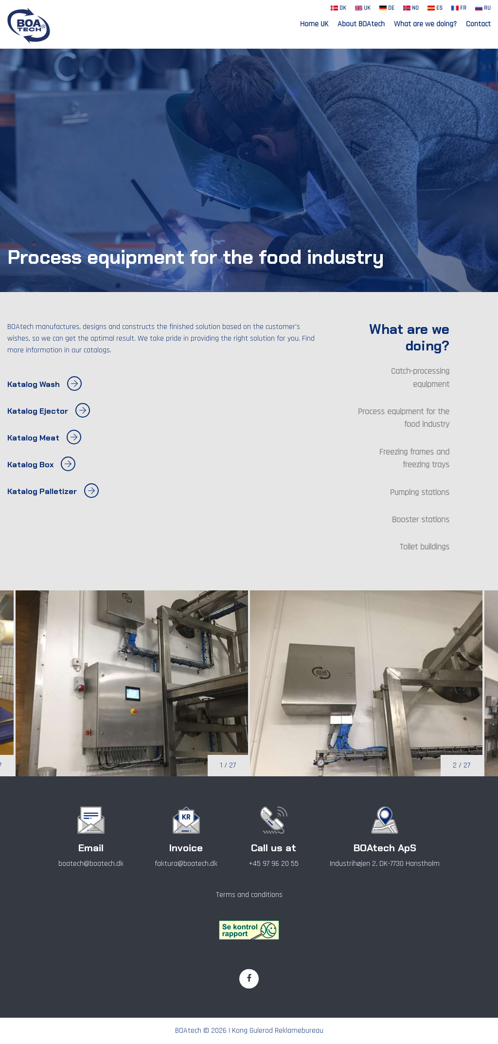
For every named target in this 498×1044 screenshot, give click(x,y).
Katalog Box (41, 465)
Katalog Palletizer (53, 491)
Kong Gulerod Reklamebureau (277, 1031)
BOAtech (188, 1031)
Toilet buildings (424, 547)
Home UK (314, 24)
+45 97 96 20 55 (274, 864)
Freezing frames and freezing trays (414, 458)
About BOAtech (361, 24)
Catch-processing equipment (420, 377)
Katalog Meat (44, 438)
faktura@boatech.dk (186, 864)
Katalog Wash (44, 384)
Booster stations (420, 519)
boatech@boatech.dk (91, 864)
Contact (478, 24)
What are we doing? (425, 24)
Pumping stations (419, 492)
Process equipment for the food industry (403, 418)
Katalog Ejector (48, 411)
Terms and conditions (249, 895)
